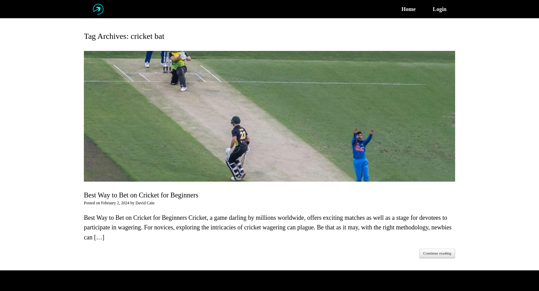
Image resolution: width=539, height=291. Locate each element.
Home (409, 9)
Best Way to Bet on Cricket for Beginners (141, 195)
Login (440, 9)
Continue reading (437, 253)
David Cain (144, 203)
